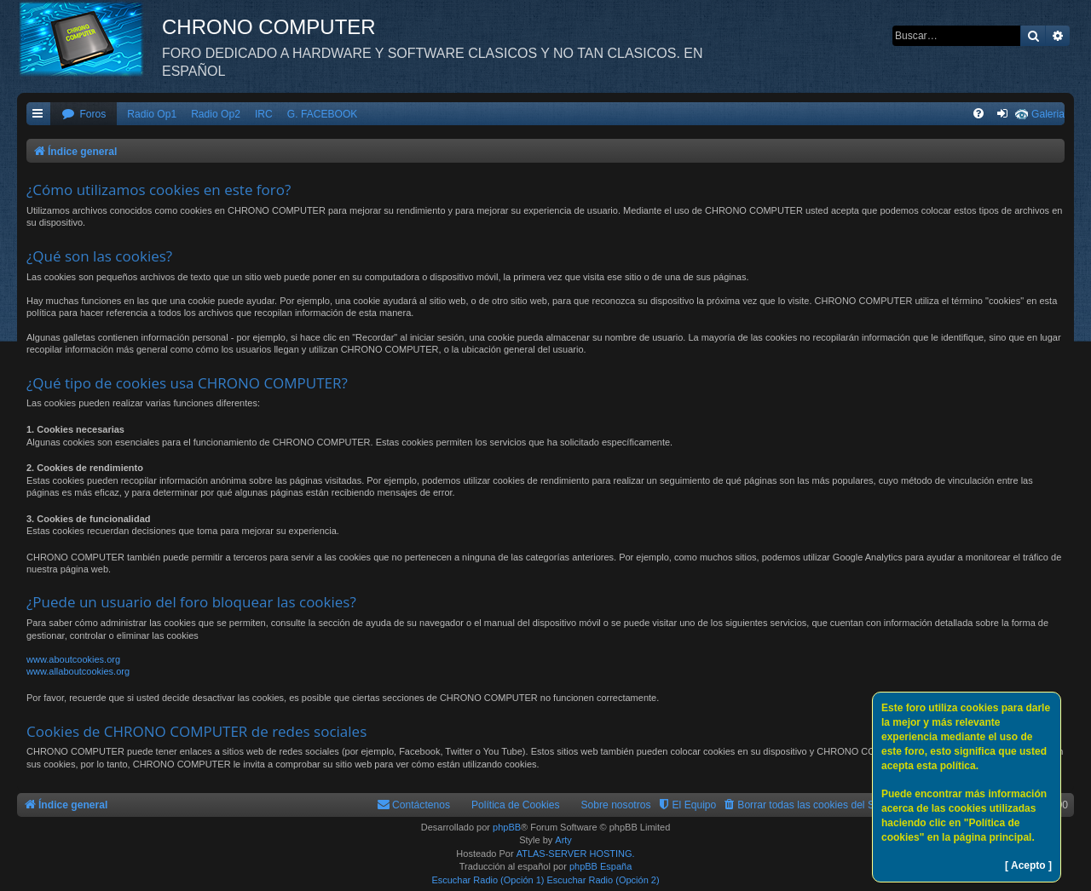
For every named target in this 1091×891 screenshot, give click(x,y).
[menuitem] (83, 114)
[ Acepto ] (1028, 865)
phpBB (507, 827)
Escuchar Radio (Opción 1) (487, 880)
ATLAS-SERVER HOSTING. (576, 853)
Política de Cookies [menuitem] (515, 805)
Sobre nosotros (616, 805)
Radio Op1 (151, 114)
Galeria (1048, 114)
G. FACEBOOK (322, 114)
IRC (264, 114)
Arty (563, 840)
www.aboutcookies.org (73, 659)
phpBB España (600, 866)
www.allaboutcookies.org (78, 671)
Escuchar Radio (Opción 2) (603, 880)
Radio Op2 (215, 114)
